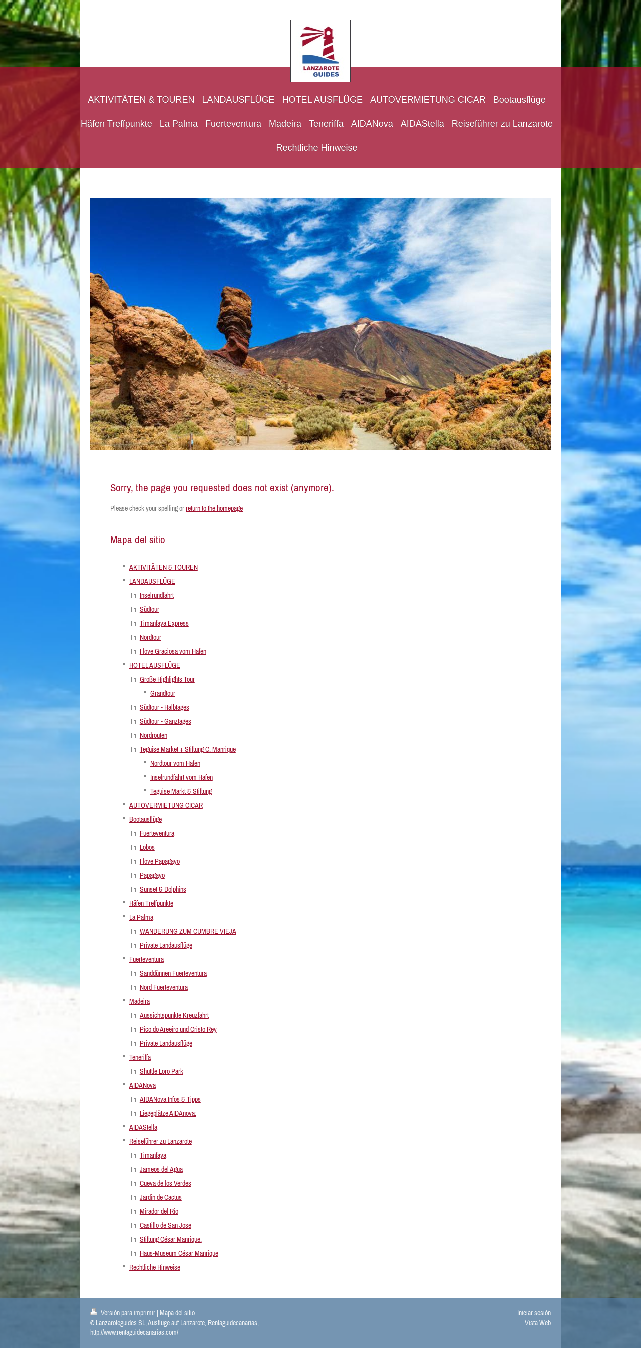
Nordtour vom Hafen (175, 763)
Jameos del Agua (161, 1169)
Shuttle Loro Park (161, 1071)
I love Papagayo (160, 861)
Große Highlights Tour (167, 679)
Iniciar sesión (534, 1313)
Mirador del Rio (159, 1211)
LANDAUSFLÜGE (152, 581)
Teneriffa (140, 1057)
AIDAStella (143, 1127)
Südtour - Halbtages (164, 707)
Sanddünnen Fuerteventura (173, 973)
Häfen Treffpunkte (151, 903)
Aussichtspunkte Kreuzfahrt (174, 1015)
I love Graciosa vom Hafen (173, 651)
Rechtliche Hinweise (154, 1267)
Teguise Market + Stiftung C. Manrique (188, 749)
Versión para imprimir (123, 1313)
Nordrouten (153, 735)
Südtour (149, 609)
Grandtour (162, 693)
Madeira (139, 1001)
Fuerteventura (157, 833)
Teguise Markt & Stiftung (181, 791)
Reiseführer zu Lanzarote (160, 1141)
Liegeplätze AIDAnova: (168, 1113)
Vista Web (538, 1323)
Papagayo (152, 875)
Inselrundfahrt (157, 595)
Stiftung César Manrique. (171, 1239)
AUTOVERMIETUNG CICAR (166, 805)
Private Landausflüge (166, 945)
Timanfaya (153, 1155)
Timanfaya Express (164, 623)
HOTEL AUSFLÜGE (154, 665)
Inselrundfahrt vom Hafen (181, 777)
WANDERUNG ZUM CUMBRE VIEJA (188, 931)
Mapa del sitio (177, 1313)
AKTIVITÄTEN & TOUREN (163, 567)
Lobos (147, 847)
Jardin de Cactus (161, 1197)
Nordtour (150, 637)
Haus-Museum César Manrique (179, 1253)
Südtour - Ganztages (165, 721)
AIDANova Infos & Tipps (170, 1099)
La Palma (141, 917)
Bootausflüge (145, 819)
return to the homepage (214, 508)
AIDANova (142, 1085)
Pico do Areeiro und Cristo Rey (178, 1029)
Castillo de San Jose (165, 1225)
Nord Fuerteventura (164, 987)
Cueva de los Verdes (165, 1183)
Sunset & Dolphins (163, 889)
